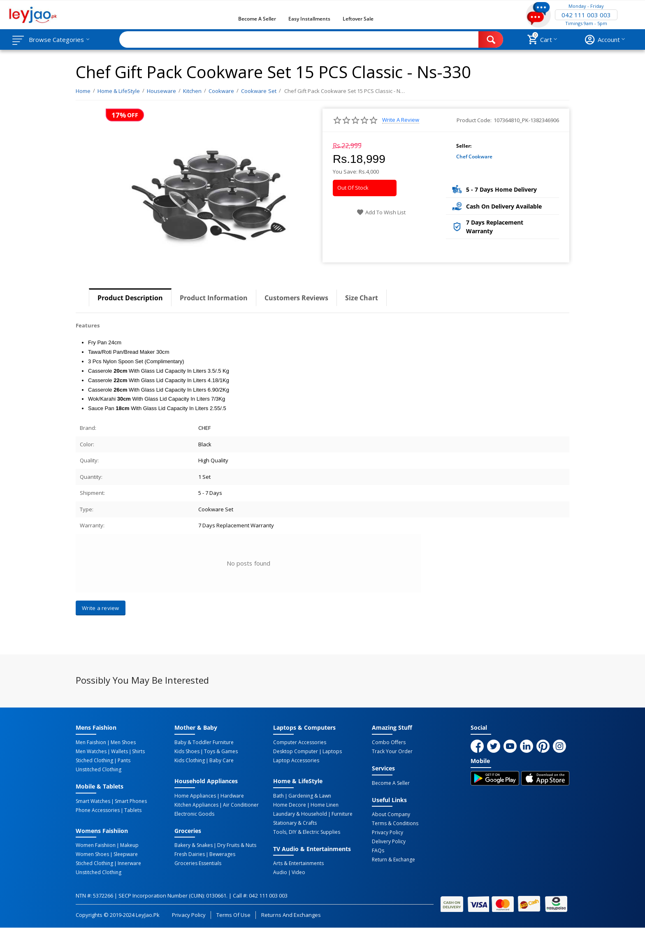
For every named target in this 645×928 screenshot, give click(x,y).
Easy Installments (309, 18)
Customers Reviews (296, 297)
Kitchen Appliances (196, 805)
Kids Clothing (189, 760)
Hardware (232, 795)
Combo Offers (389, 742)
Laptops (332, 751)
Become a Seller (257, 18)
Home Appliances (195, 795)
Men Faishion (91, 742)
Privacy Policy (387, 832)
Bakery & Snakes (193, 845)
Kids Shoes (187, 751)
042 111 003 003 (586, 15)
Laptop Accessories (296, 760)
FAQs (378, 850)
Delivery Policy (389, 841)
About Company (391, 814)
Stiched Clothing (94, 760)
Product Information (214, 297)
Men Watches (91, 751)
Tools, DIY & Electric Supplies (306, 832)
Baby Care (221, 760)
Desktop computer (295, 751)
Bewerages (222, 854)
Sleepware (126, 854)
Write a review (400, 120)
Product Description (130, 297)
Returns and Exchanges (290, 915)
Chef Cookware (474, 156)
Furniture (342, 814)
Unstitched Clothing (98, 769)
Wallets (119, 751)
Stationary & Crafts (295, 823)
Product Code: (474, 120)
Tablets (133, 810)
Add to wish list (381, 212)
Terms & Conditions (395, 823)
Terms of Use (233, 915)
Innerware (129, 863)
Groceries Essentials (197, 863)
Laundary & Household (300, 814)
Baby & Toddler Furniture (204, 742)
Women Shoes (92, 854)
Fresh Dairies (189, 854)
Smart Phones (131, 801)
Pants (124, 760)
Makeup (129, 845)
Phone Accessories (98, 810)
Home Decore (289, 805)
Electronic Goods (194, 814)
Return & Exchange (393, 859)
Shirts (138, 751)
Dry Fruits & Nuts (236, 845)
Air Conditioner (241, 805)
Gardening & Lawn (309, 795)
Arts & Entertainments (298, 863)
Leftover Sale (358, 18)
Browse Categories (56, 39)
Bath (278, 795)
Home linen (325, 805)
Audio (280, 872)
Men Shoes (123, 742)
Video (298, 872)
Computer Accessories (299, 742)
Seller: (463, 145)
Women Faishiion (96, 845)
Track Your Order (392, 751)
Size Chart (361, 297)
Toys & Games (221, 751)
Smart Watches (93, 801)
